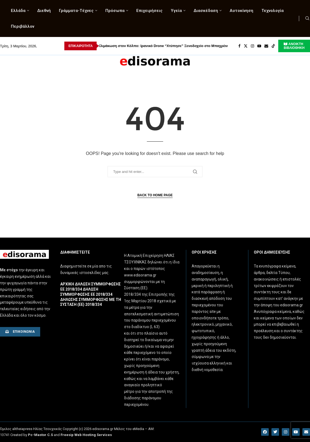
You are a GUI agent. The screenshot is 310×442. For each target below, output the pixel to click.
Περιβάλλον (22, 26)
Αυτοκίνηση (241, 10)
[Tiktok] (273, 46)
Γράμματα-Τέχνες (76, 10)
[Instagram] (252, 46)
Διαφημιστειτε (75, 252)
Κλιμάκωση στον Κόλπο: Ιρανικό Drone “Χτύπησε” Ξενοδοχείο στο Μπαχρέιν (139, 46)
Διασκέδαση (206, 10)
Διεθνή (44, 10)
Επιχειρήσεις (149, 10)
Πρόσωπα (115, 10)
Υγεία (176, 10)
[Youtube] (259, 46)
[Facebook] (239, 46)
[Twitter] (245, 46)
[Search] (307, 18)
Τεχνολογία (272, 10)
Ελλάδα (18, 10)
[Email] (266, 46)
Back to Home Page (155, 195)
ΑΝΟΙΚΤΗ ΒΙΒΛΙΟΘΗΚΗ (294, 46)
